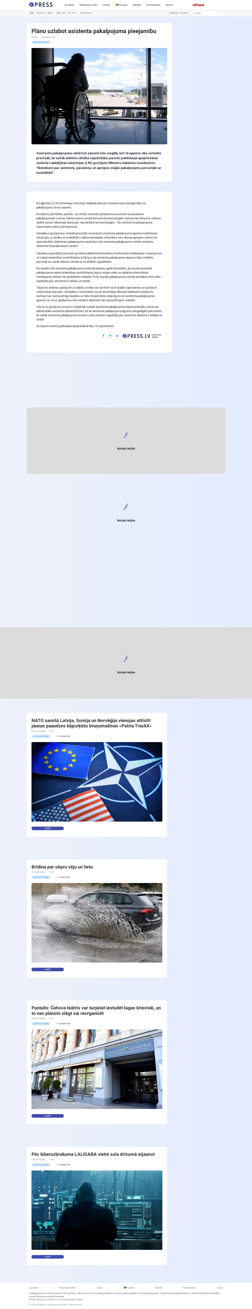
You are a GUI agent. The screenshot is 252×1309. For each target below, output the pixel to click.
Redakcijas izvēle (88, 4)
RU (31, 13)
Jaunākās (69, 4)
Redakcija (173, 13)
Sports (169, 4)
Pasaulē (121, 5)
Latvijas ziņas (41, 42)
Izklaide (137, 4)
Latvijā (106, 4)
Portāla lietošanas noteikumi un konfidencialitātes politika (56, 1299)
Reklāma (184, 13)
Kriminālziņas (153, 4)
